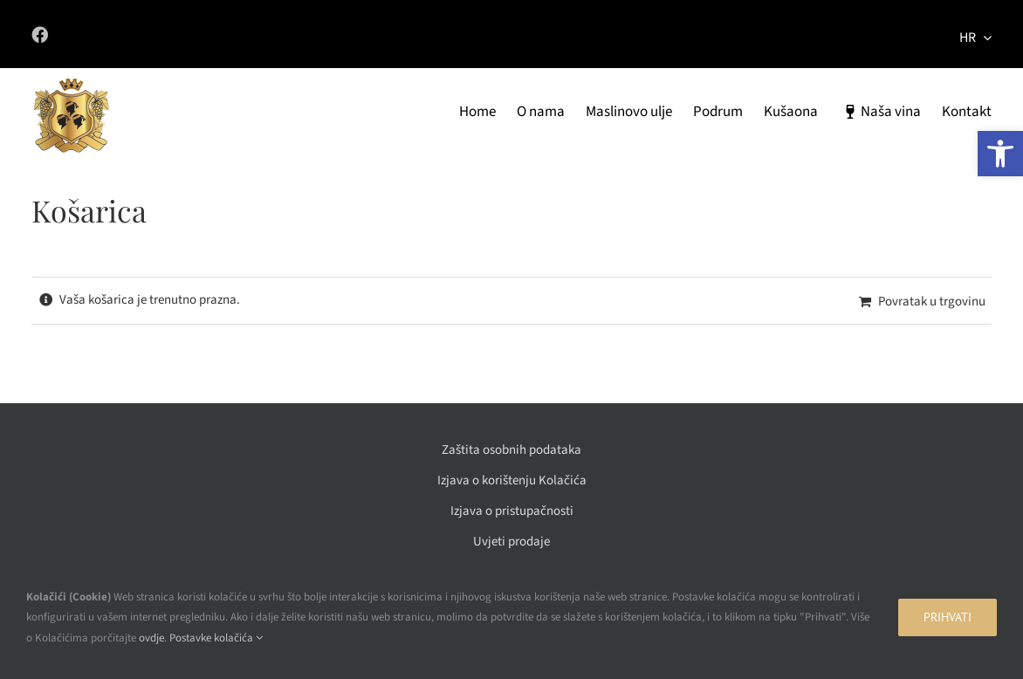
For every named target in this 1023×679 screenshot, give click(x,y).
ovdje (151, 638)
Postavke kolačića (216, 638)
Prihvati (947, 617)
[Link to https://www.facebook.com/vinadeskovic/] (257, 34)
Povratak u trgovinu (931, 301)
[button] (1000, 153)
